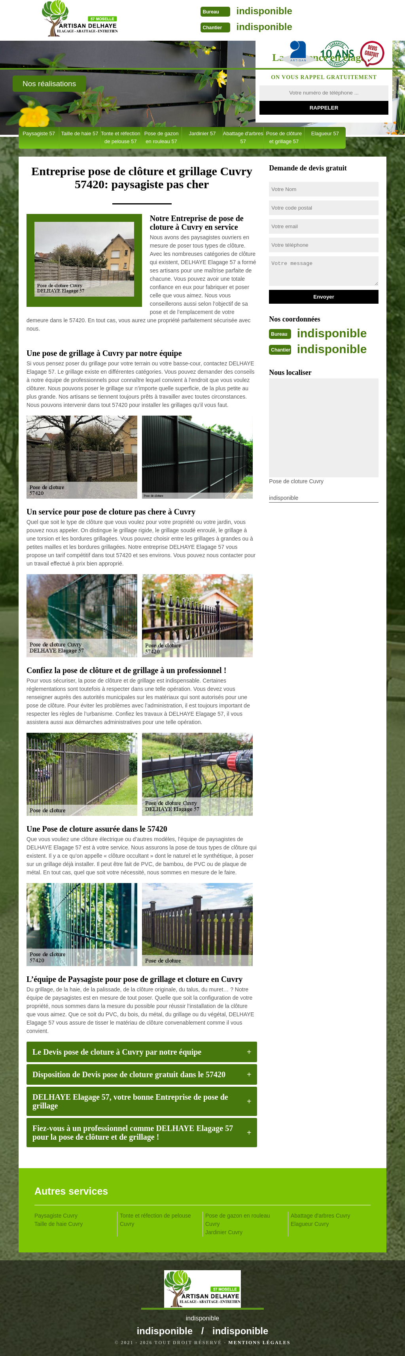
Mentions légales (259, 1342)
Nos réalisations (49, 83)
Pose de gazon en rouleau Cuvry (237, 1219)
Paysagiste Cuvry (56, 1215)
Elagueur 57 (325, 133)
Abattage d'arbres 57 (243, 137)
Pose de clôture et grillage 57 (284, 137)
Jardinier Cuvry (223, 1232)
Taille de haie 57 (79, 133)
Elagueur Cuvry (310, 1224)
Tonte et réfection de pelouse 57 (120, 137)
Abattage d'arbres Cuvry (320, 1215)
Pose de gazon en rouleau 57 (161, 137)
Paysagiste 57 (39, 133)
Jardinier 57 (202, 133)
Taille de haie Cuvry (58, 1224)
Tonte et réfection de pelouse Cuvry (155, 1219)
